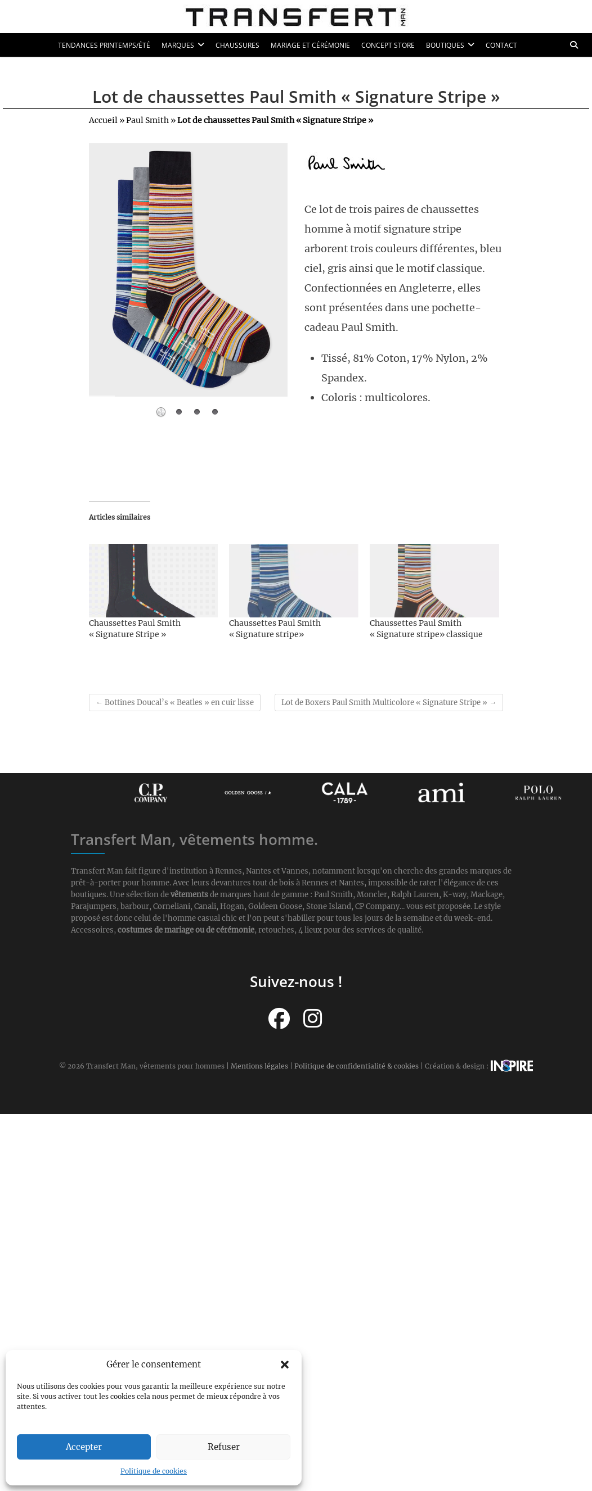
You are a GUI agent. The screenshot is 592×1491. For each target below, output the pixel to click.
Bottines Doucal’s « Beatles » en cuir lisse (175, 702)
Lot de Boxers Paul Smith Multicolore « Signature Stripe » (388, 702)
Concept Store (388, 45)
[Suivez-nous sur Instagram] (312, 1019)
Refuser (224, 1447)
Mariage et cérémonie (310, 45)
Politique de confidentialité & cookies (356, 1066)
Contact (501, 45)
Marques (178, 45)
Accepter (84, 1447)
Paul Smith (147, 120)
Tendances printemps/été (104, 45)
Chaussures (237, 45)
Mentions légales (259, 1066)
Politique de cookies (153, 1471)
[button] (284, 1364)
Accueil (103, 120)
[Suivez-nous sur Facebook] (279, 1019)
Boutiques (445, 45)
